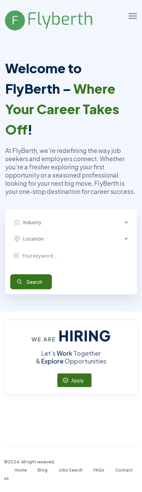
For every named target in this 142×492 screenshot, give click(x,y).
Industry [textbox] (32, 222)
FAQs (99, 470)
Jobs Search (70, 470)
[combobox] (72, 222)
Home (20, 470)
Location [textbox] (33, 238)
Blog (42, 470)
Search (34, 282)
